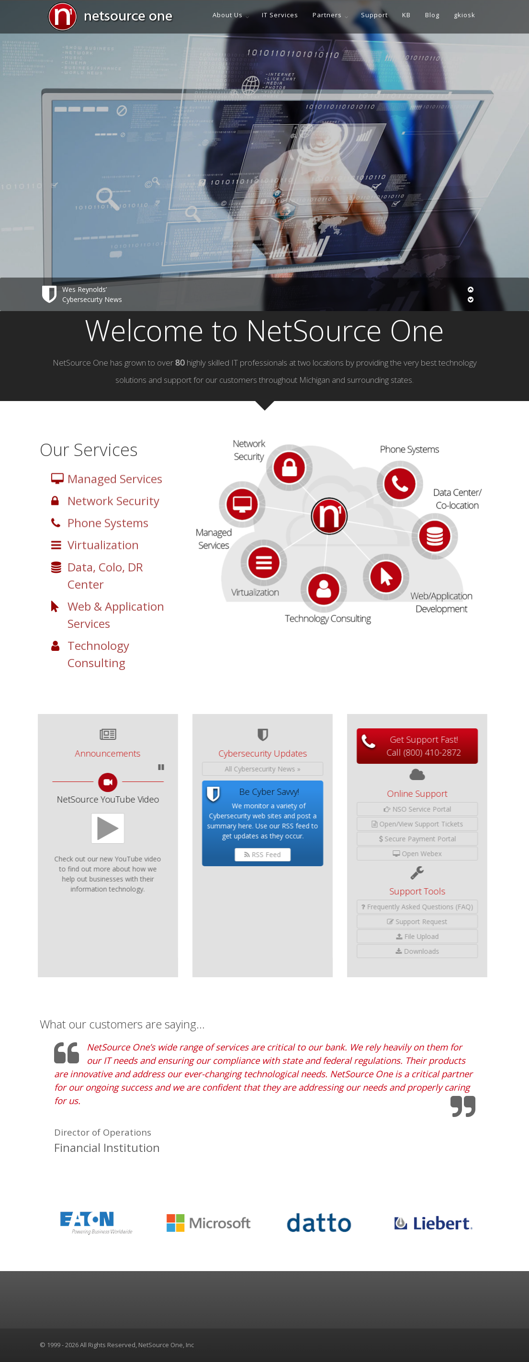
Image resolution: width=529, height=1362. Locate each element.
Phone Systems (108, 532)
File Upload (336, 936)
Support (374, 15)
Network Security (113, 510)
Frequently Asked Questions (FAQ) (336, 906)
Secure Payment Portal (336, 838)
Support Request (336, 921)
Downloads (336, 951)
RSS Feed (181, 854)
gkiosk (464, 15)
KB (406, 15)
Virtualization (103, 554)
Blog (432, 15)
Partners (327, 15)
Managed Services (115, 488)
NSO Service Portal (336, 809)
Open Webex (336, 853)
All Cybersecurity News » (181, 768)
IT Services (280, 15)
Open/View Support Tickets (336, 823)
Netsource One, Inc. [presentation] (295, 1357)
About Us (228, 15)
